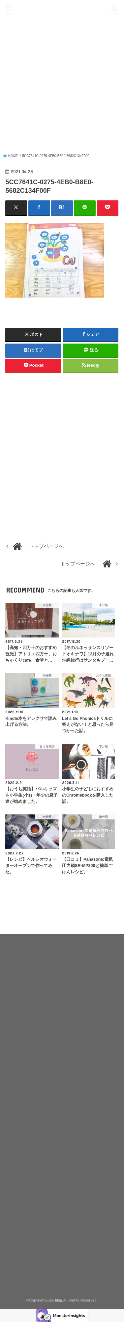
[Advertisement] (62, 88)
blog (62, 8)
